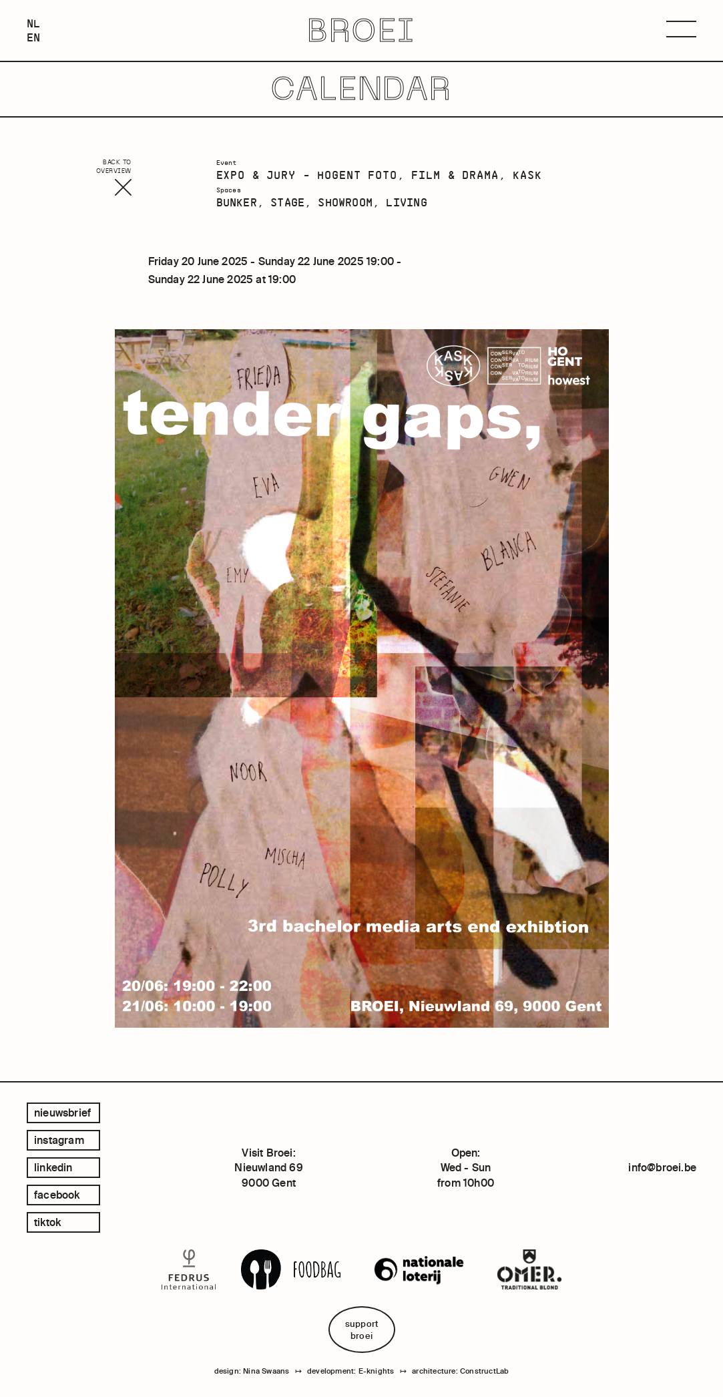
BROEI (361, 30)
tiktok (47, 1222)
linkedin (53, 1167)
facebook (57, 1194)
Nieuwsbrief (62, 1112)
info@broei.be (662, 1167)
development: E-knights (350, 1371)
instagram (59, 1140)
